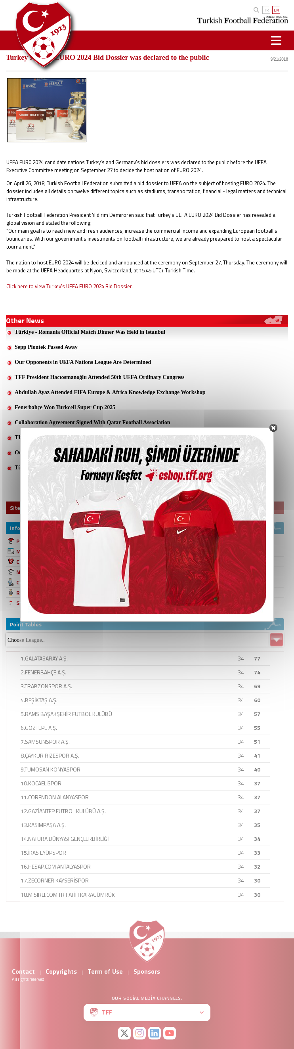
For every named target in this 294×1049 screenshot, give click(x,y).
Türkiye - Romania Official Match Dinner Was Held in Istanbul (90, 332)
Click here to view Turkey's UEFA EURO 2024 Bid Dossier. (69, 286)
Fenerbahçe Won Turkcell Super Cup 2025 (65, 407)
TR (266, 10)
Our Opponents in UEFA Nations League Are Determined (83, 362)
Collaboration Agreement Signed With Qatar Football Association (92, 422)
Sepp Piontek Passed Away (46, 347)
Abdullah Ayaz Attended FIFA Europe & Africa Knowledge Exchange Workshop (110, 392)
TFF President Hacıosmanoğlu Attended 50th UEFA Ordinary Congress (99, 377)
